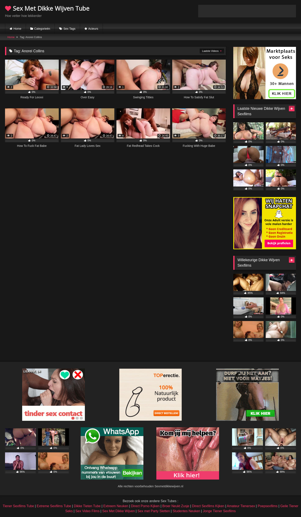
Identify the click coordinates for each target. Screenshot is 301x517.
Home (17, 28)
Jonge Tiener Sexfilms (219, 511)
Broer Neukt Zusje (175, 506)
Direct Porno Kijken (145, 506)
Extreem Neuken (115, 506)
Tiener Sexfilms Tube (18, 506)
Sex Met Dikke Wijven (118, 511)
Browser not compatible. (247, 11)
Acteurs (93, 28)
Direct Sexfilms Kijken (208, 506)
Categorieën (42, 28)
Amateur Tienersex (241, 506)
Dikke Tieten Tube (87, 506)
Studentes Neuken (186, 511)
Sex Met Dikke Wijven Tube (47, 8)
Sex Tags (69, 28)
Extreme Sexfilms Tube (54, 506)
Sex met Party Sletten (154, 511)
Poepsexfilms (268, 506)
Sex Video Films (87, 511)
